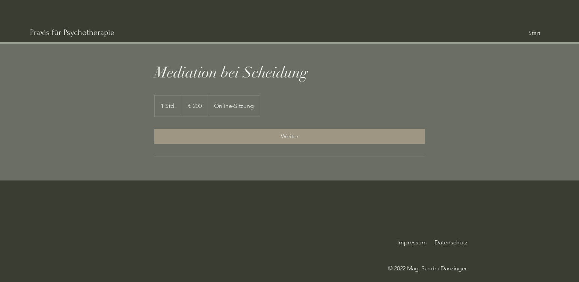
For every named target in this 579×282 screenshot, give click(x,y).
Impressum (412, 242)
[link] (289, 136)
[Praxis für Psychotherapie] (103, 32)
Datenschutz (450, 242)
